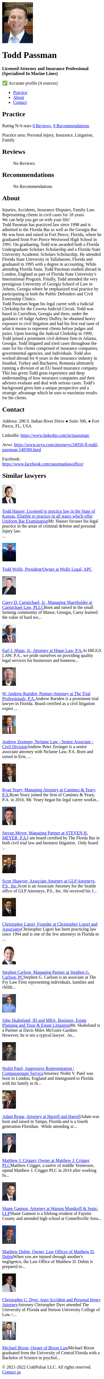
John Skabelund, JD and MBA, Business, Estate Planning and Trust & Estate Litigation (44, 1023)
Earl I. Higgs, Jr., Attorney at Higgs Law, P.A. (42, 650)
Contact (20, 102)
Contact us (11, 1372)
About (18, 97)
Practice (20, 92)
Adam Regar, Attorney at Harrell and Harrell (41, 1116)
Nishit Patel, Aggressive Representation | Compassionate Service (38, 1071)
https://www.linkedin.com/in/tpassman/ (55, 435)
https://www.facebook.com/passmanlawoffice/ (42, 464)
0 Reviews (42, 125)
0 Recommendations (71, 125)
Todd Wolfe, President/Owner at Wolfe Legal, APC (47, 569)
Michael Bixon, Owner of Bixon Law (35, 1347)
